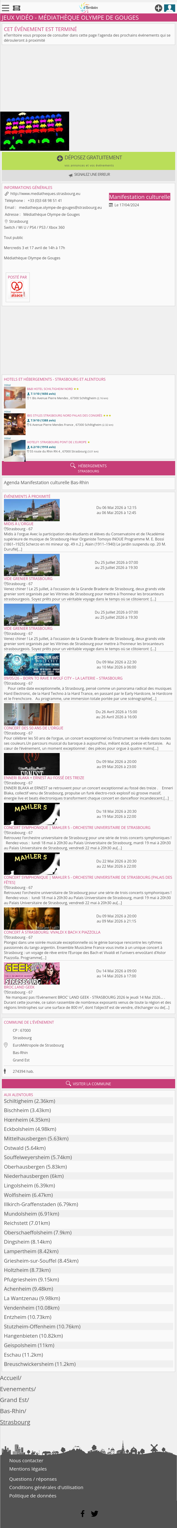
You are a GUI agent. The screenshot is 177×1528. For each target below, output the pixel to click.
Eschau (12, 1354)
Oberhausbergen (24, 1166)
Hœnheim (16, 1119)
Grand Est (21, 1060)
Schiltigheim (18, 1100)
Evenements (17, 1389)
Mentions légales (28, 1468)
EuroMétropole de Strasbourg (38, 1045)
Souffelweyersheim (27, 1157)
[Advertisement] (88, 79)
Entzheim (15, 1317)
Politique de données (32, 1495)
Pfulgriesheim (20, 1279)
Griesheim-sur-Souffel (30, 1260)
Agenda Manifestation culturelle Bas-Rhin (46, 482)
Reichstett (16, 1223)
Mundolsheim (20, 1213)
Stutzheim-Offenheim (30, 1326)
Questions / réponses (33, 1479)
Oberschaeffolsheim (28, 1232)
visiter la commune (88, 1083)
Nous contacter (26, 1460)
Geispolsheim (20, 1345)
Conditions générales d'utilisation (46, 1487)
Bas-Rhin (20, 1052)
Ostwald (14, 1147)
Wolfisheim (17, 1195)
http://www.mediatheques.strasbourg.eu (45, 193)
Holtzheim (16, 1270)
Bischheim (16, 1110)
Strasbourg (22, 1037)
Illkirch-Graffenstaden (30, 1204)
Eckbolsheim (19, 1129)
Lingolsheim (18, 1185)
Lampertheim (20, 1251)
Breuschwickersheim (29, 1364)
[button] (88, 161)
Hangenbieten (21, 1335)
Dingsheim (17, 1241)
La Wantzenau (21, 1298)
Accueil (9, 1378)
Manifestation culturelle (139, 197)
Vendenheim (19, 1307)
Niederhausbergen (26, 1176)
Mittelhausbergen (25, 1138)
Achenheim (17, 1288)
